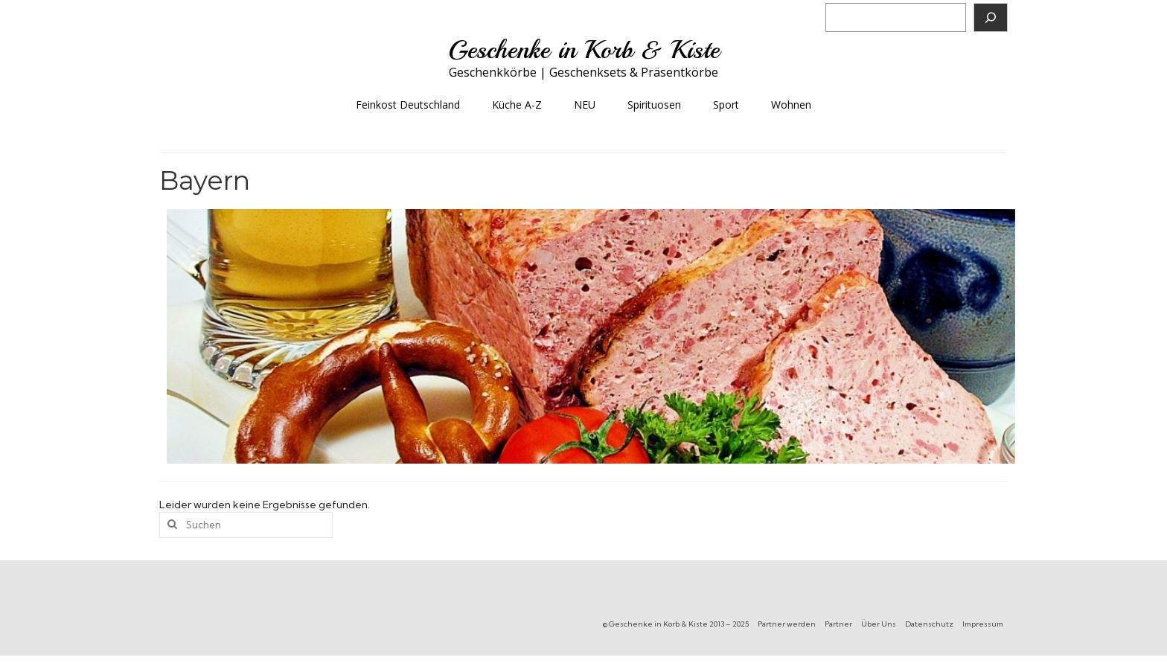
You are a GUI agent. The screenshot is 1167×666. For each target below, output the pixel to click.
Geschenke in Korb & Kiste (584, 49)
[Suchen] (990, 17)
